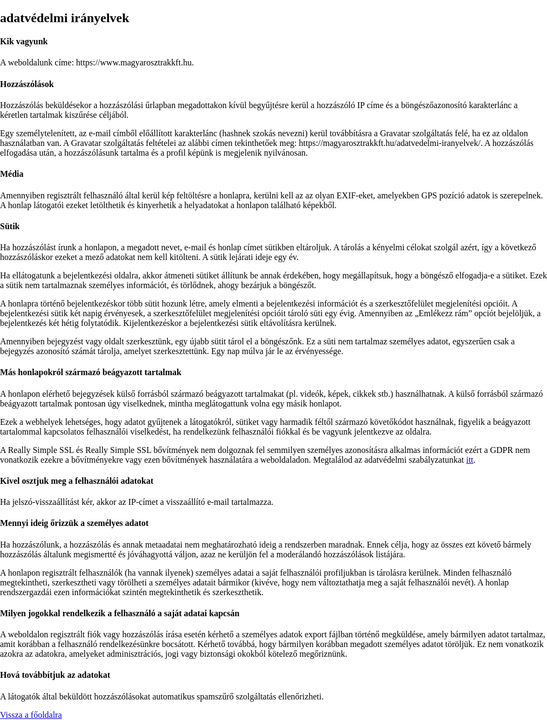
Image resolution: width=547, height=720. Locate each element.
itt (469, 459)
